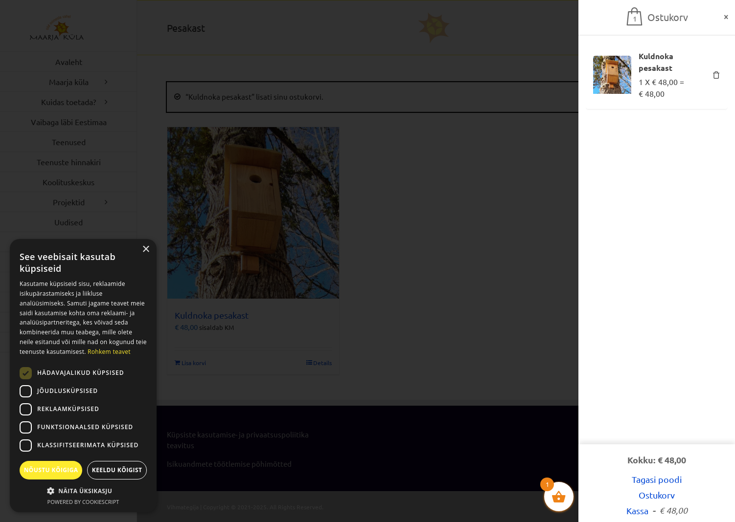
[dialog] (83, 375)
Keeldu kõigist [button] (117, 470)
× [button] (145, 249)
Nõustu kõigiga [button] (51, 470)
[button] (83, 491)
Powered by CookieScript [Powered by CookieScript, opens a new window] (83, 501)
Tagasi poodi (657, 479)
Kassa (657, 510)
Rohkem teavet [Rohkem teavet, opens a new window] (109, 352)
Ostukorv (657, 495)
